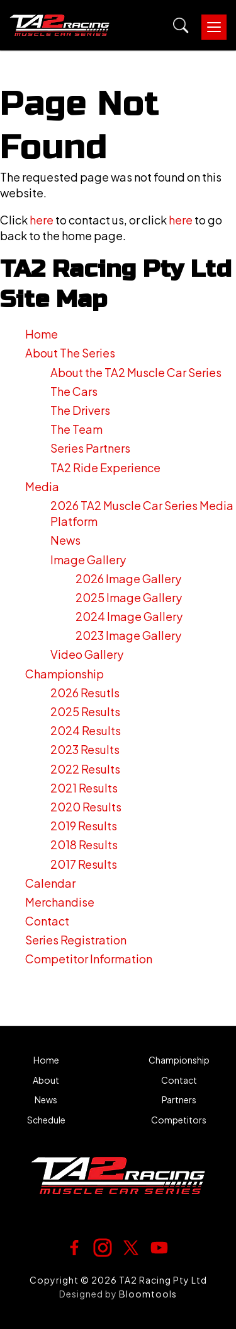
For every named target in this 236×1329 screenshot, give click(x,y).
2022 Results (85, 769)
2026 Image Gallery (128, 578)
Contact (47, 921)
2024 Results (85, 730)
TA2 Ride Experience (105, 467)
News (65, 540)
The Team (76, 429)
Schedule (46, 1120)
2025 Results (85, 711)
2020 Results (85, 806)
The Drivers (80, 410)
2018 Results (84, 844)
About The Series (70, 352)
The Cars (74, 391)
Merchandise (59, 902)
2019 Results (83, 825)
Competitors (178, 1120)
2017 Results (83, 864)
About (46, 1080)
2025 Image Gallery (129, 597)
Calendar (50, 883)
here (41, 219)
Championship (64, 673)
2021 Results (84, 788)
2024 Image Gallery (129, 616)
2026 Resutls (85, 692)
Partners (179, 1099)
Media (42, 486)
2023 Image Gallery (128, 635)
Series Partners (90, 448)
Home (41, 334)
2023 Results (85, 749)
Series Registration (75, 939)
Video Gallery (86, 654)
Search (181, 25)
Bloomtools (148, 1293)
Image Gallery (88, 559)
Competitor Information (88, 958)
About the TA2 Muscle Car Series (136, 372)
